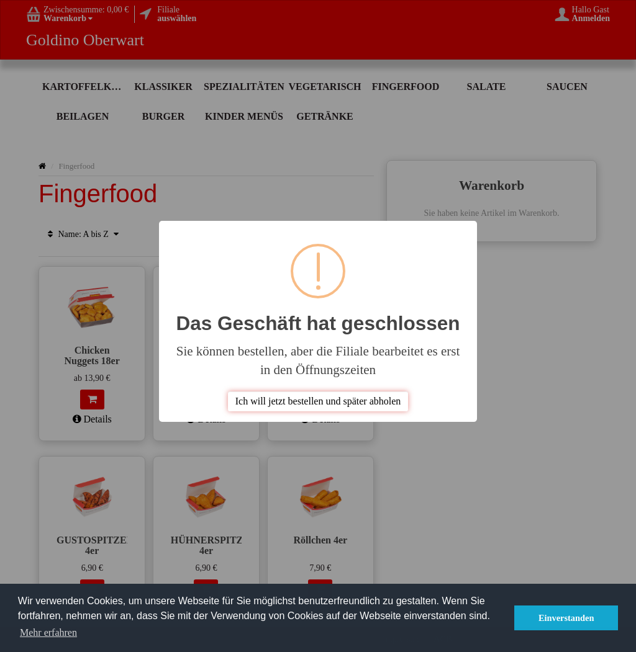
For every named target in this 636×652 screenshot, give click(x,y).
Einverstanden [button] (566, 618)
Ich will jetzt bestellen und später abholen (318, 401)
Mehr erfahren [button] (48, 632)
